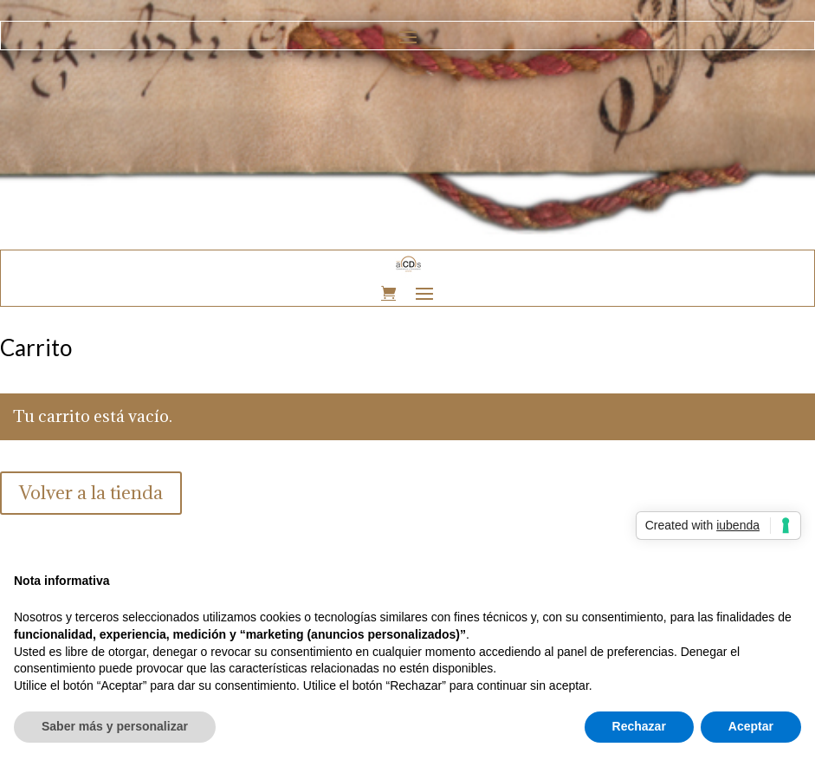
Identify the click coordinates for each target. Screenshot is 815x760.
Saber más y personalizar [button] (115, 726)
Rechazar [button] (639, 726)
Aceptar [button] (750, 726)
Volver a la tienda (91, 492)
